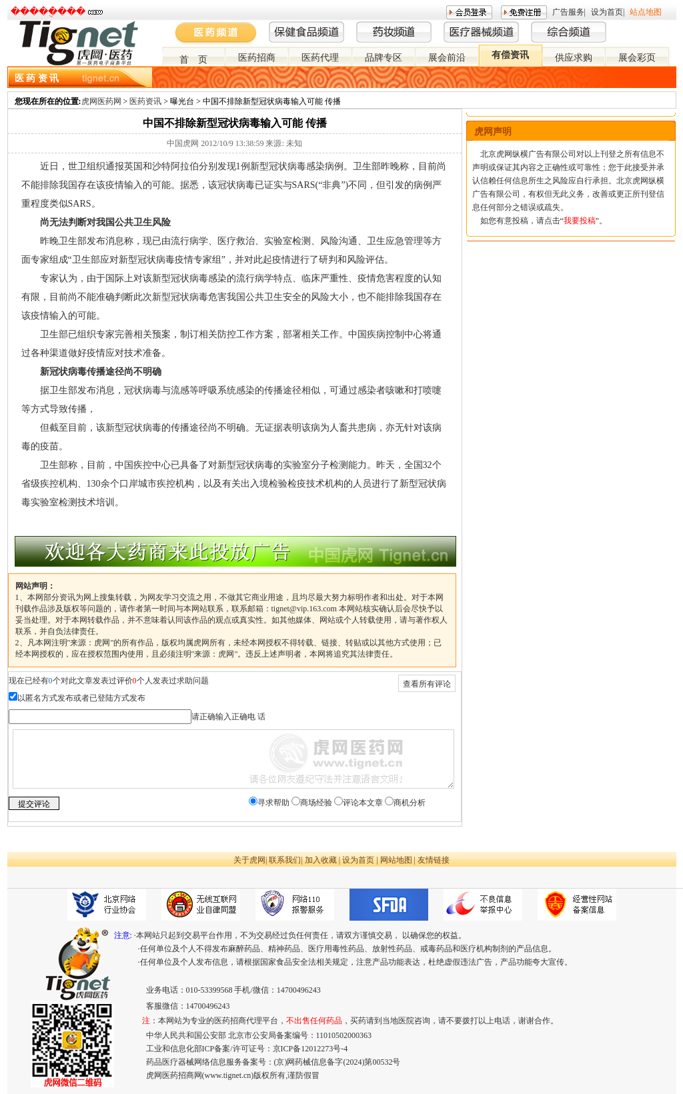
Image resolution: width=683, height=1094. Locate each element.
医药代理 (320, 58)
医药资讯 (145, 101)
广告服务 (568, 12)
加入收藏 (321, 860)
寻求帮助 (273, 802)
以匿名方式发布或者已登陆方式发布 (81, 698)
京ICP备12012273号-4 (310, 1048)
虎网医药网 (101, 101)
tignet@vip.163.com (304, 608)
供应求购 (573, 58)
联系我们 (285, 860)
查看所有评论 (427, 684)
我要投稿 (580, 220)
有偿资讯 (510, 55)
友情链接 (434, 860)
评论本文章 (363, 802)
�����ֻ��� (48, 12)
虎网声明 (493, 132)
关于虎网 (249, 860)
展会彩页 (637, 58)
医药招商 (256, 58)
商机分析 (410, 802)
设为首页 (607, 12)
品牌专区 (383, 58)
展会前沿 (447, 58)
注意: (123, 935)
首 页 (193, 60)
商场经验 (316, 802)
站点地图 (646, 12)
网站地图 (396, 860)
